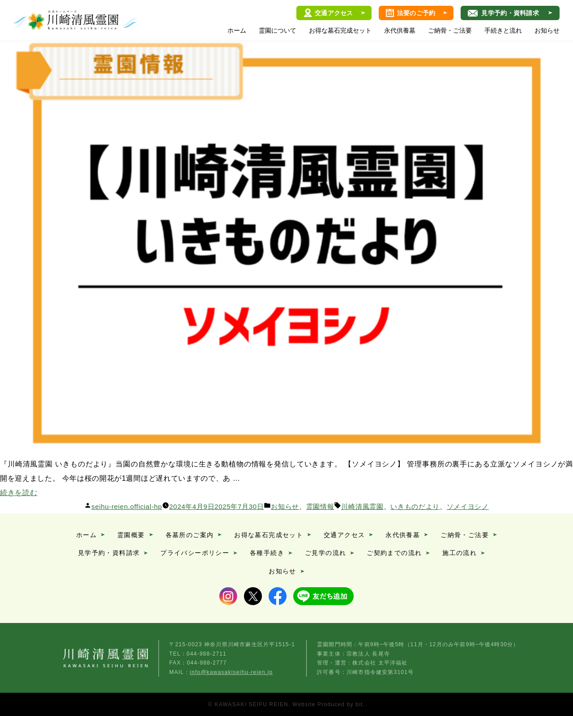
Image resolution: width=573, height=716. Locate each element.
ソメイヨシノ (468, 506)
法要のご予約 (416, 13)
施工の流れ (459, 552)
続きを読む (18, 492)
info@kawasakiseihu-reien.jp (231, 672)
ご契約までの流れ (394, 552)
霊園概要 (131, 534)
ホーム (236, 30)
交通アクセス (334, 13)
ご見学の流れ (325, 552)
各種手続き (267, 552)
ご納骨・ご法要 (450, 30)
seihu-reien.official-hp (126, 506)
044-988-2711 (207, 654)
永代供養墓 (399, 30)
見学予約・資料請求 (510, 13)
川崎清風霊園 (75, 20)
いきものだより (415, 506)
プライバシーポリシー (194, 552)
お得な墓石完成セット (340, 30)
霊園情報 (320, 506)
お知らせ (547, 30)
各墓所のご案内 (190, 534)
